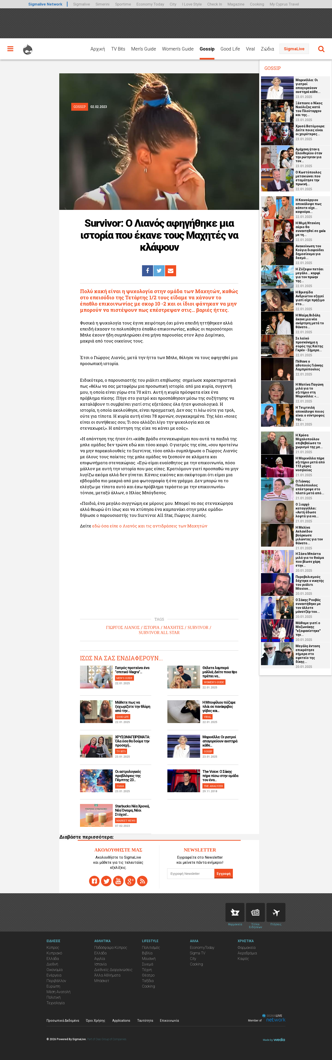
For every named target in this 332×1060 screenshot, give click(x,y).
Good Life (230, 49)
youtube (118, 881)
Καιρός (243, 958)
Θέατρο (148, 975)
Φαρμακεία (246, 947)
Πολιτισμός (151, 947)
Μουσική (149, 958)
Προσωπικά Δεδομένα (63, 1020)
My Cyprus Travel (284, 4)
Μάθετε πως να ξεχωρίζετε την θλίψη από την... (132, 706)
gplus (130, 881)
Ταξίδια (148, 981)
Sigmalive (81, 4)
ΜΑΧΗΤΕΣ (173, 627)
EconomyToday (202, 947)
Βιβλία (147, 953)
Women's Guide (178, 49)
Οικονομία (54, 970)
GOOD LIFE (122, 716)
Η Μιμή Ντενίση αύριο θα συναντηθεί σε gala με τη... (311, 229)
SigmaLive (294, 48)
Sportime (123, 4)
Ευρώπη (53, 986)
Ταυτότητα (145, 1020)
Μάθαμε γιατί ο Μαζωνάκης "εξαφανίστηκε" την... (308, 629)
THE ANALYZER (213, 786)
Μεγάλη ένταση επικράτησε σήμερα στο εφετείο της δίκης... (308, 654)
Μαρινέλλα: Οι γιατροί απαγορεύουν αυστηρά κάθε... (219, 741)
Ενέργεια (54, 975)
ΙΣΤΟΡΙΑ (152, 627)
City (173, 4)
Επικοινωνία (169, 1020)
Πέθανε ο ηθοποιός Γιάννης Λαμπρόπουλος (309, 365)
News (255, 912)
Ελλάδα (53, 958)
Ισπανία (100, 964)
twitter (106, 881)
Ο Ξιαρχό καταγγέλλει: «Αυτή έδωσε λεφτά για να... (307, 510)
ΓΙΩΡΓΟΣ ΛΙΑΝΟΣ (123, 627)
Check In (214, 4)
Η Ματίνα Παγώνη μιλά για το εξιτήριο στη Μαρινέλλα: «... (309, 390)
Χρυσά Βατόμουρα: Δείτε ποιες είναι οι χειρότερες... (310, 130)
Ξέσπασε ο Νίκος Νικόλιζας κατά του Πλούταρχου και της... (309, 109)
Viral (250, 49)
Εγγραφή (224, 873)
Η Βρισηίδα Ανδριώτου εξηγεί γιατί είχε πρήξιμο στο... (310, 298)
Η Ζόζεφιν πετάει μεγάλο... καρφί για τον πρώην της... (309, 275)
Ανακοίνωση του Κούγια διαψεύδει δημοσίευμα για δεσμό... (310, 252)
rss (142, 881)
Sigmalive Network (45, 4)
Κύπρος (53, 947)
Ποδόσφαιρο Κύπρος (110, 947)
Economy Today (150, 4)
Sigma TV (197, 953)
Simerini (102, 4)
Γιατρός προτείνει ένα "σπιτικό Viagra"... (132, 670)
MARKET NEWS (125, 820)
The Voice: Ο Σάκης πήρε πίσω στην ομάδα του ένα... (220, 775)
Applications (121, 1020)
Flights (276, 912)
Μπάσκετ (101, 981)
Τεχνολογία (56, 1003)
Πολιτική (54, 997)
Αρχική (97, 49)
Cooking (257, 4)
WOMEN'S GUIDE (214, 682)
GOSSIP (208, 751)
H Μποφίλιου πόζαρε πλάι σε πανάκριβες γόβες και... (218, 706)
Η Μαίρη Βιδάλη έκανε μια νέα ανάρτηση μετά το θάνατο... (310, 321)
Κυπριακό (54, 953)
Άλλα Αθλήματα (107, 975)
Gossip (207, 49)
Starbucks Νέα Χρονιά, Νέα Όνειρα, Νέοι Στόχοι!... (132, 810)
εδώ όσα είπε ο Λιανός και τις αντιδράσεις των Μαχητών (150, 526)
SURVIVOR (197, 627)
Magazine (236, 4)
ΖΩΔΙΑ (120, 786)
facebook (94, 881)
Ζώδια (267, 49)
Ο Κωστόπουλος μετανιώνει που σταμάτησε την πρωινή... (308, 178)
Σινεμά (147, 964)
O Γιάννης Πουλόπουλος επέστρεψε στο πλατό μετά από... (310, 487)
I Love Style (192, 4)
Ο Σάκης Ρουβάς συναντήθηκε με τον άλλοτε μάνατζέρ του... (308, 605)
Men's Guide (143, 49)
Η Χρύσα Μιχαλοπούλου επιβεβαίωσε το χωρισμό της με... (309, 441)
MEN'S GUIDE (124, 678)
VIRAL (207, 716)
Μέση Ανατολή (59, 992)
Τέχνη (147, 970)
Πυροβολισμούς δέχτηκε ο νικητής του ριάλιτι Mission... (310, 582)
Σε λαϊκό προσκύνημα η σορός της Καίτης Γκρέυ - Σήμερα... (309, 344)
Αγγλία (99, 958)
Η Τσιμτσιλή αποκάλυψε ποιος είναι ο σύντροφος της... (310, 413)
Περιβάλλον (56, 981)
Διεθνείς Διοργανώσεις (113, 970)
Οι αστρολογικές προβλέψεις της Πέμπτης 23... (128, 775)
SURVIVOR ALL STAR (159, 632)
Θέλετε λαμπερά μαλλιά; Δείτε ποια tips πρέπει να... (219, 672)
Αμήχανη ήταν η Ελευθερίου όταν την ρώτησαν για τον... (309, 155)
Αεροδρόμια (247, 953)
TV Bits (118, 49)
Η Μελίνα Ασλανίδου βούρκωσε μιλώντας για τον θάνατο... (309, 535)
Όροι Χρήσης (95, 1020)
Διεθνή (52, 964)
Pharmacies (234, 912)
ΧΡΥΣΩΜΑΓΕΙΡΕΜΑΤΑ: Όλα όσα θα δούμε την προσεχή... (132, 741)
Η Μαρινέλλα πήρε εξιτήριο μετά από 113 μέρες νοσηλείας (310, 464)
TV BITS (121, 751)
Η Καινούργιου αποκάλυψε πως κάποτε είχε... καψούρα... (309, 206)
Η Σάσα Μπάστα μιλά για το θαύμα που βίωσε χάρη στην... (310, 559)
